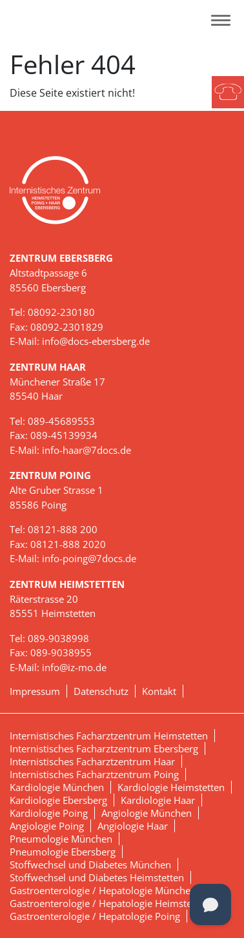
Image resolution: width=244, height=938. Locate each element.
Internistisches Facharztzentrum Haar (92, 761)
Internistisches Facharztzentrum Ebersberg (104, 748)
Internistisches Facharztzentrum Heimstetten (109, 735)
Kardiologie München (57, 787)
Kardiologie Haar (158, 800)
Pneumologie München (61, 838)
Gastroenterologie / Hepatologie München (103, 890)
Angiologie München (146, 812)
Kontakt (159, 691)
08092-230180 (61, 312)
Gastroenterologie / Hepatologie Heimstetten (109, 903)
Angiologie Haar (132, 825)
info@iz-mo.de (74, 667)
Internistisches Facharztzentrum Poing (94, 774)
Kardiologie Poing (49, 812)
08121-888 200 (62, 529)
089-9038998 (58, 638)
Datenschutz (101, 691)
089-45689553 (61, 421)
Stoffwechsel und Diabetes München (90, 864)
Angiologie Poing (47, 825)
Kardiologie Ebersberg (58, 800)
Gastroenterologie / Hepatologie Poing (95, 916)
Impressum (35, 691)
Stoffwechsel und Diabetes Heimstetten (97, 877)
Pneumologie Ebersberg (63, 851)
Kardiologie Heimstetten (171, 787)
